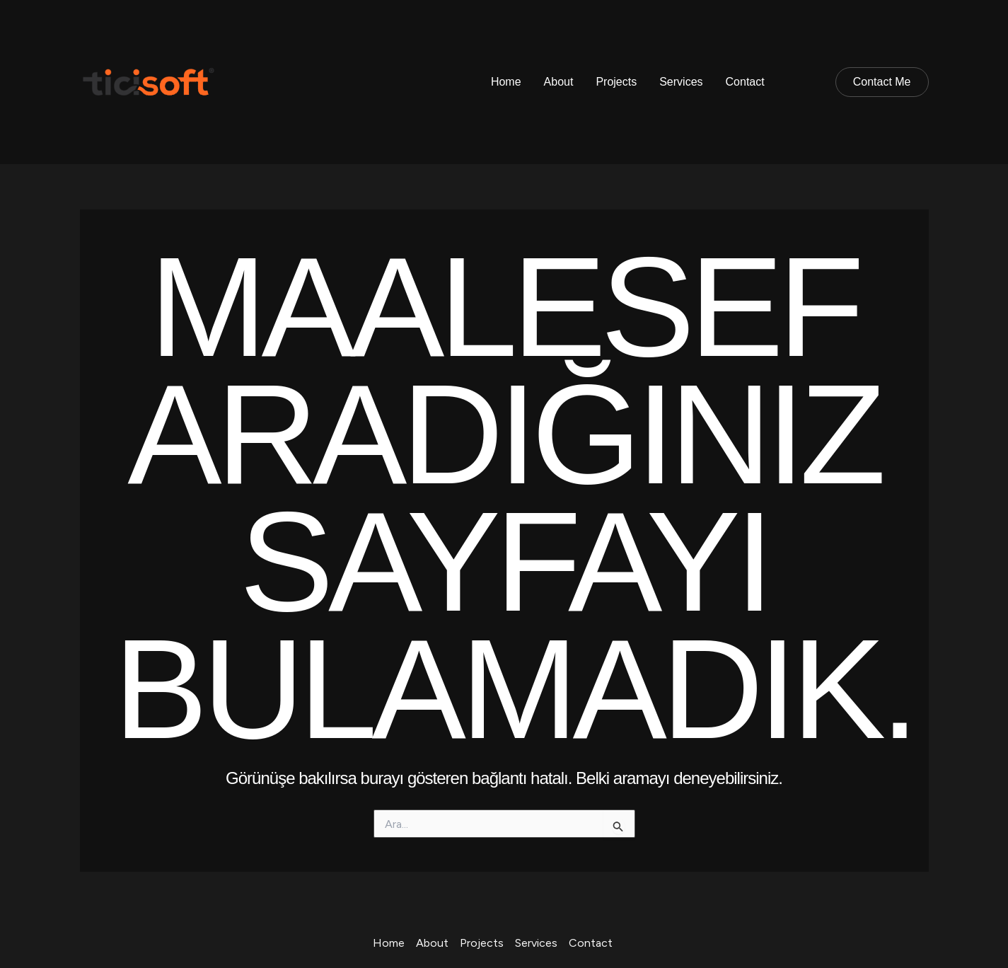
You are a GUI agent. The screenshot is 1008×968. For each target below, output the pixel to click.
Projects (616, 82)
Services (680, 82)
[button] (882, 82)
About (559, 82)
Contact (745, 82)
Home (506, 82)
